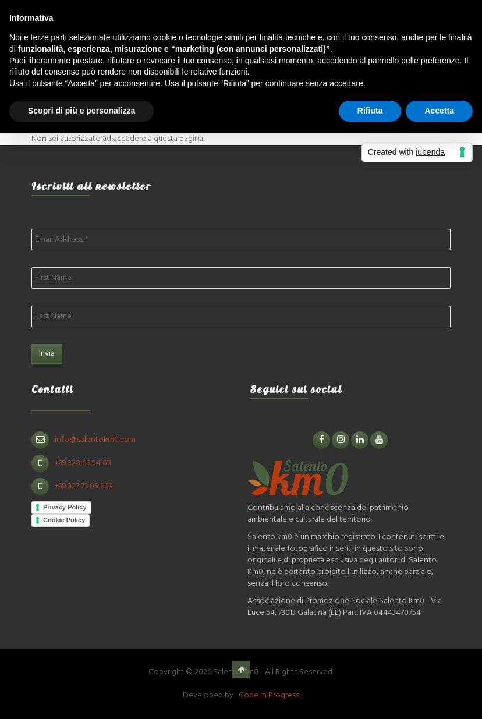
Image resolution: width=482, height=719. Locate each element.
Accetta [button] (439, 110)
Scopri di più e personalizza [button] (81, 110)
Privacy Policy (65, 507)
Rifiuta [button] (370, 110)
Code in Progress (269, 695)
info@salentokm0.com (95, 440)
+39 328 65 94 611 (83, 463)
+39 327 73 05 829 (84, 486)
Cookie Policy (64, 519)
